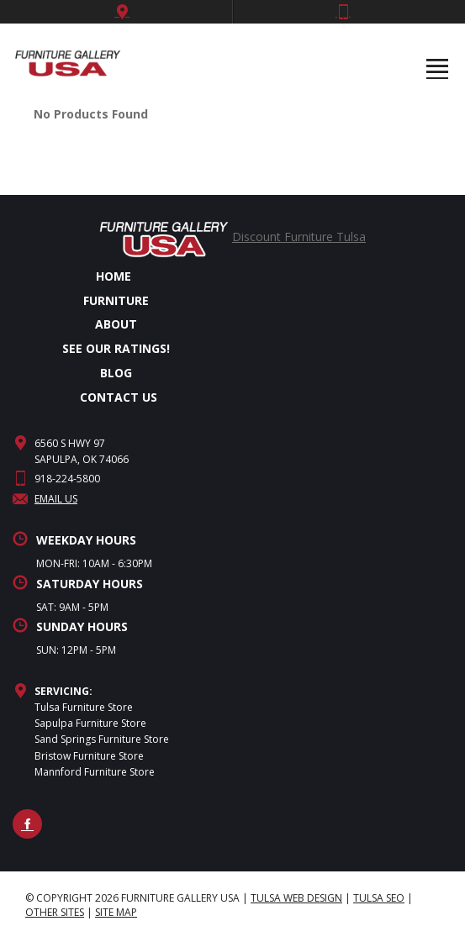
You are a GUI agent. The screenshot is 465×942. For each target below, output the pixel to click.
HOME (113, 276)
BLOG (116, 373)
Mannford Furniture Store (94, 772)
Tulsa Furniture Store (83, 707)
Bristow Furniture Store (89, 756)
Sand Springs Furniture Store (101, 739)
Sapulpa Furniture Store (90, 723)
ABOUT (116, 324)
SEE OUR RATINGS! (116, 348)
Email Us (45, 499)
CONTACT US (118, 397)
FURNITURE (116, 300)
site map (116, 912)
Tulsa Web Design (296, 898)
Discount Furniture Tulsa (299, 237)
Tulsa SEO (378, 898)
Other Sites (54, 912)
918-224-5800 (67, 478)
